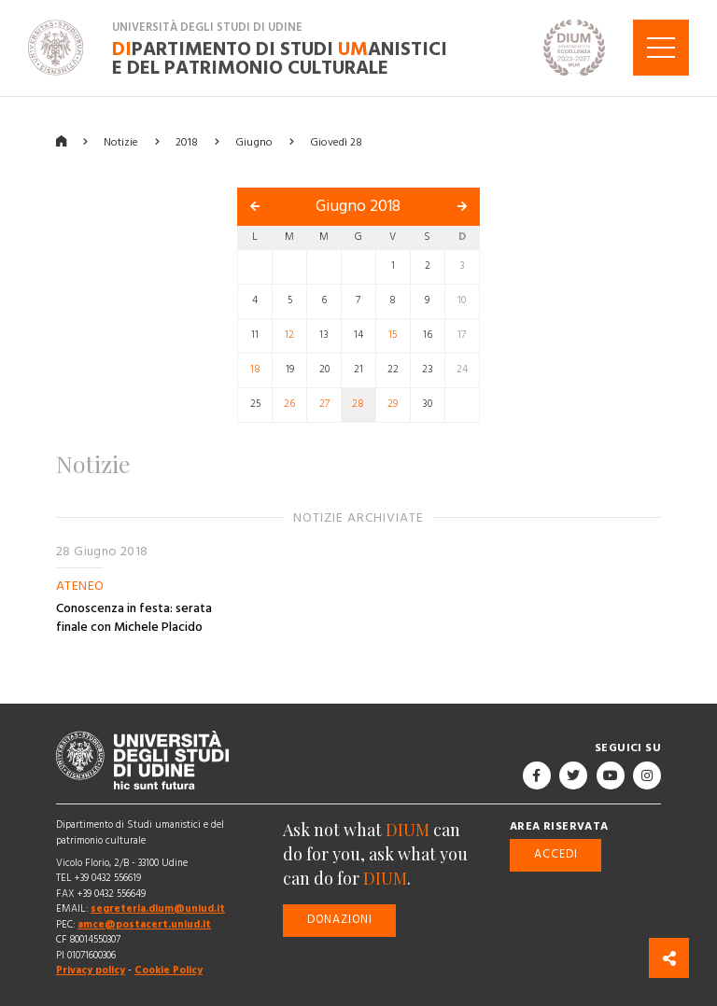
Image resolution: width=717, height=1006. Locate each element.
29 (392, 404)
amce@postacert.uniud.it (144, 924)
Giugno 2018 (358, 206)
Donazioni (340, 920)
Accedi (556, 854)
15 (392, 335)
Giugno (254, 141)
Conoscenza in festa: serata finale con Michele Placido (134, 617)
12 (289, 335)
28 (358, 404)
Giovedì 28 (336, 141)
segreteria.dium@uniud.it (158, 908)
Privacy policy (90, 970)
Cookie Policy (168, 970)
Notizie (121, 141)
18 (255, 369)
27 (324, 404)
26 (289, 404)
